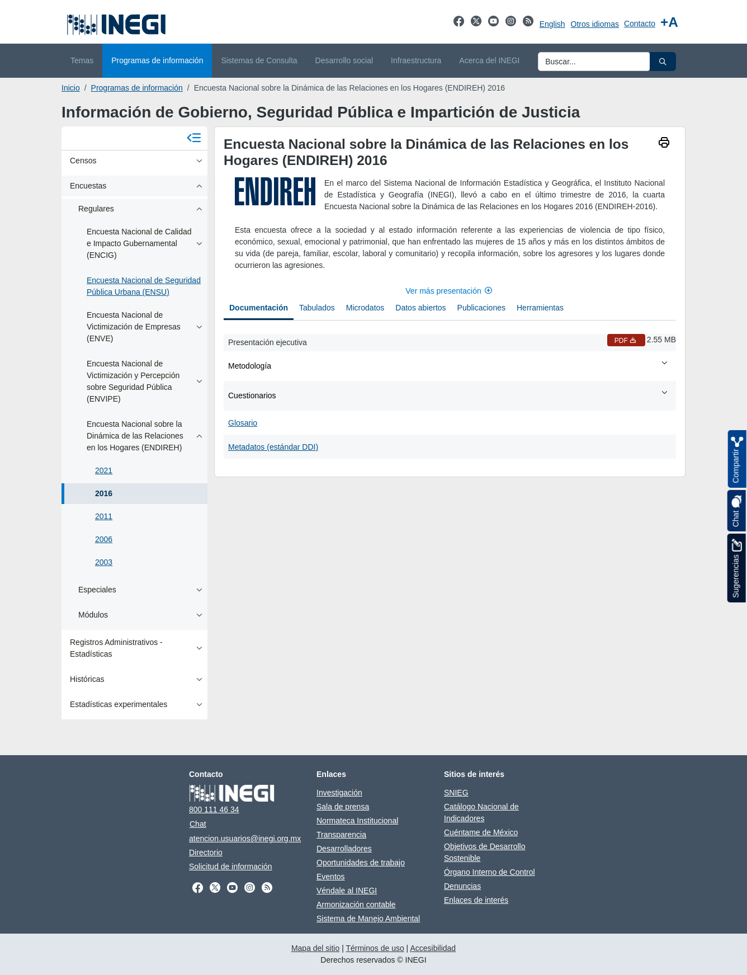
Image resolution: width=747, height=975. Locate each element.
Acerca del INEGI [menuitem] (489, 60)
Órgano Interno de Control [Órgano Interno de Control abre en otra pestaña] (489, 872)
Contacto (639, 23)
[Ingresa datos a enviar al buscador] (594, 61)
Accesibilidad (433, 948)
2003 (103, 562)
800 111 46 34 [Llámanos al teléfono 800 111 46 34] (214, 809)
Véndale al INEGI (346, 890)
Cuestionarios (448, 395)
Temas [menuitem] (81, 60)
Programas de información (137, 87)
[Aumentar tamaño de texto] (669, 22)
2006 (103, 539)
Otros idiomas (595, 24)
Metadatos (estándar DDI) (273, 446)
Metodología (448, 365)
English (552, 24)
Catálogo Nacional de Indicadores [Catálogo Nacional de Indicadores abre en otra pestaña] (481, 812)
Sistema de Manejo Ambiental (368, 918)
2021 (103, 470)
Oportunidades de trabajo (360, 862)
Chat (198, 823)
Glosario (242, 422)
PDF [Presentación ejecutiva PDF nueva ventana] (626, 341)
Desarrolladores (344, 848)
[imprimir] (664, 144)
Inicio (71, 87)
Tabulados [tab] (317, 307)
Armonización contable (356, 904)
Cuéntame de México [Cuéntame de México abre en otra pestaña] (481, 832)
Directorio (206, 852)
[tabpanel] (450, 394)
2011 (103, 516)
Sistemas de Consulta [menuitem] (259, 60)
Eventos (330, 876)
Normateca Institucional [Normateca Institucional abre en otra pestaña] (357, 820)
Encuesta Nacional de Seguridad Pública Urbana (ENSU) (144, 286)
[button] (663, 61)
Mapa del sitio (315, 948)
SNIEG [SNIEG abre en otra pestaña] (456, 792)
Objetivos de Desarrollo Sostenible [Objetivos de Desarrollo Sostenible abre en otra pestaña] (485, 852)
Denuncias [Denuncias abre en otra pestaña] (462, 886)
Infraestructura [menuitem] (416, 60)
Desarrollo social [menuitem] (344, 60)
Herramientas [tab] (540, 307)
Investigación (339, 792)
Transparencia (341, 834)
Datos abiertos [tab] (420, 307)
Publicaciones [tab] (481, 307)
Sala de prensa (342, 806)
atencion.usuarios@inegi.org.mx (245, 838)
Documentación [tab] (258, 307)
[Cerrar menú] (194, 138)
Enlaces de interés (476, 900)
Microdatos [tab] (365, 307)
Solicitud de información (230, 866)
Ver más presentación (449, 290)
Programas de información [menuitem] (157, 60)
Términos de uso (375, 948)
